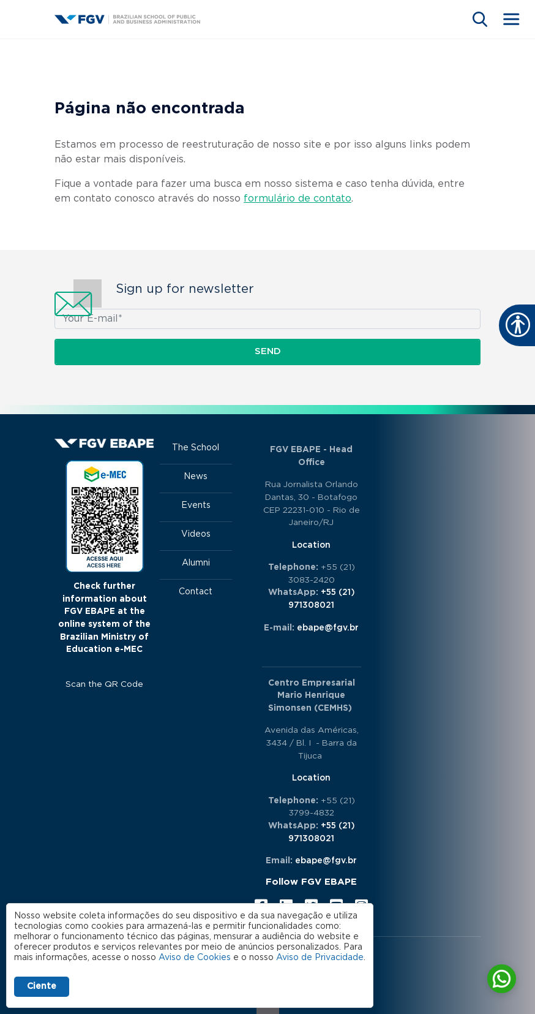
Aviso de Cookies (195, 957)
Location (311, 545)
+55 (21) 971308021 (321, 599)
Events (196, 505)
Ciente (41, 986)
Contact (195, 592)
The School (195, 448)
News (196, 476)
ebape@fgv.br (328, 628)
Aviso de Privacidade (320, 957)
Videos (196, 534)
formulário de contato (297, 198)
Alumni (196, 563)
